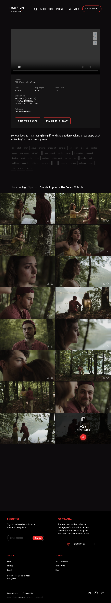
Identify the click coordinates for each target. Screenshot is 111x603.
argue (33, 148)
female (68, 153)
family (60, 153)
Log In (74, 9)
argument (52, 148)
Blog (57, 570)
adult (19, 148)
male (30, 158)
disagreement (49, 153)
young (29, 168)
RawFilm (22, 597)
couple (14, 153)
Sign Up (38, 538)
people (83, 158)
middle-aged (57, 158)
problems (15, 163)
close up (84, 148)
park (75, 158)
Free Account (91, 9)
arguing (42, 148)
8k (13, 148)
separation (64, 163)
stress (73, 163)
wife (13, 168)
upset (91, 163)
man (37, 158)
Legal (9, 570)
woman (21, 168)
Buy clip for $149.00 (56, 120)
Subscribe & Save (27, 120)
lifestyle (15, 158)
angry (26, 148)
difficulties (36, 153)
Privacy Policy (12, 593)
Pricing (59, 9)
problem (92, 158)
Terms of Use (28, 593)
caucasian (73, 148)
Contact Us (60, 566)
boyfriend (62, 148)
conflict (94, 148)
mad (23, 158)
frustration (78, 153)
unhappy (82, 163)
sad (55, 163)
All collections (46, 9)
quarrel (25, 163)
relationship (45, 163)
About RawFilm (62, 561)
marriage (45, 158)
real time (34, 163)
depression (24, 153)
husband (89, 153)
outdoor (68, 158)
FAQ (9, 561)
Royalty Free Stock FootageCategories (18, 577)
